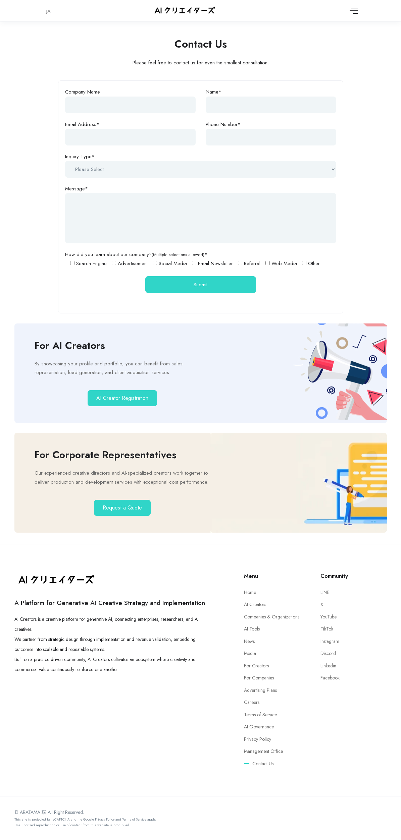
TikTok (326, 628)
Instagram (329, 641)
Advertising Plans (260, 690)
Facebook (330, 677)
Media (250, 653)
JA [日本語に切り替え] (48, 11)
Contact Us (262, 763)
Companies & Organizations (271, 616)
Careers (251, 702)
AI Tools (252, 628)
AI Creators (255, 604)
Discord (328, 653)
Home (250, 592)
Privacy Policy (257, 739)
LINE (324, 592)
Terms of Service (260, 714)
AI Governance (259, 726)
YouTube (328, 616)
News (249, 641)
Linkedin (328, 665)
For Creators (256, 665)
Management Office (263, 751)
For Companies (259, 677)
